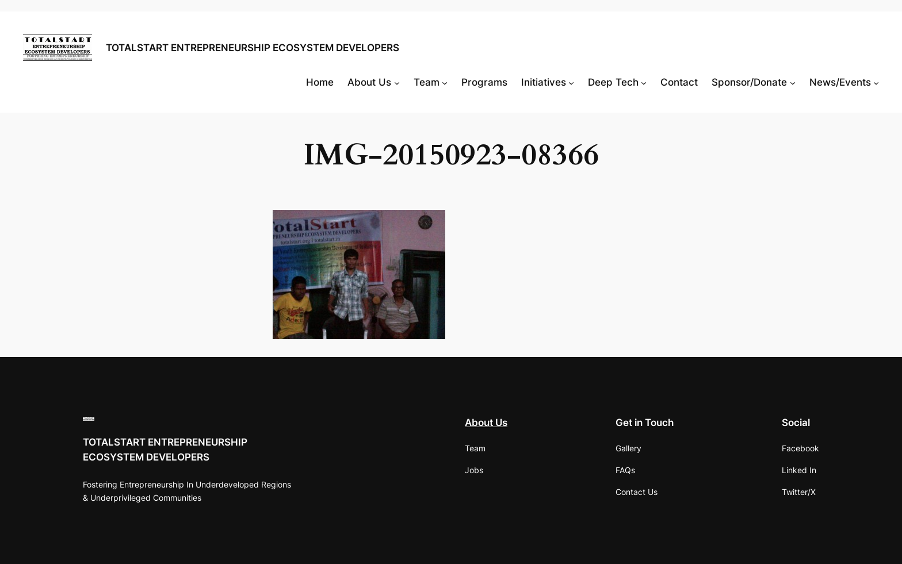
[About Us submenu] (397, 82)
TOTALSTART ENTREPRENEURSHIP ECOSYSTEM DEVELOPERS (252, 47)
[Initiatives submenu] (571, 82)
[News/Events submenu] (876, 82)
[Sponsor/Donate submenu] (793, 82)
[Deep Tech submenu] (644, 82)
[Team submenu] (445, 82)
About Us (486, 422)
